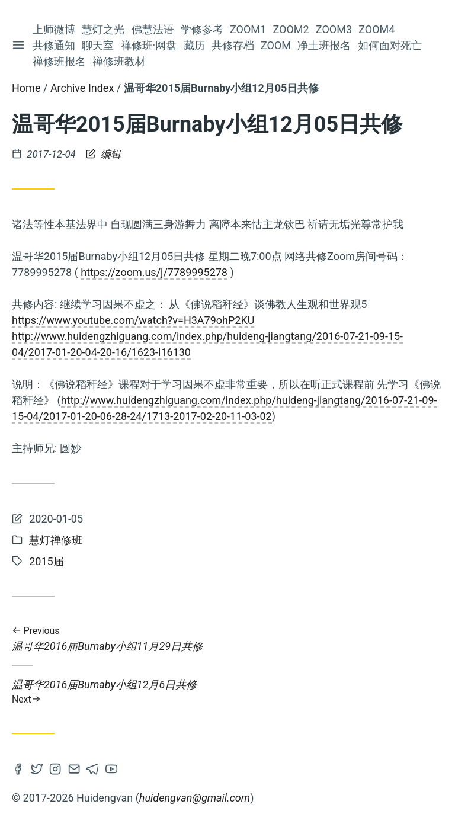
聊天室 (98, 45)
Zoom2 (291, 29)
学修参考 (202, 29)
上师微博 (54, 29)
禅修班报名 (59, 61)
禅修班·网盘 (149, 45)
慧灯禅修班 (55, 540)
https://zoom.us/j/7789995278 (154, 272)
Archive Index (82, 88)
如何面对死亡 (390, 45)
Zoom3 (334, 29)
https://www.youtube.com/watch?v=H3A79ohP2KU (133, 320)
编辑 (103, 154)
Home (26, 88)
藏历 (194, 45)
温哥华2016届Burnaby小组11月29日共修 (227, 639)
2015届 (46, 561)
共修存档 (233, 45)
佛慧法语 (153, 29)
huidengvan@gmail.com (194, 797)
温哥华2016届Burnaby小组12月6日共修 (227, 692)
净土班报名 (324, 45)
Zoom (276, 45)
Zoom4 (377, 29)
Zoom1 (248, 29)
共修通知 (54, 45)
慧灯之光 (103, 29)
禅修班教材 (119, 61)
